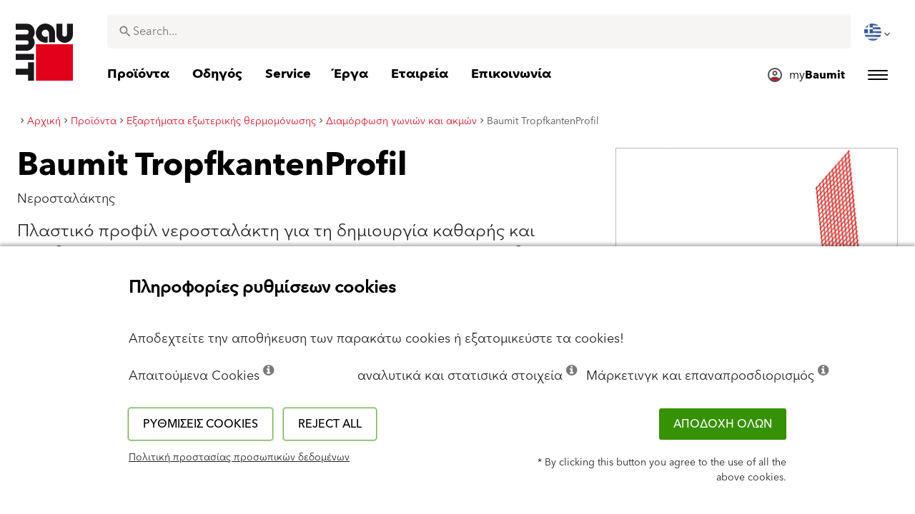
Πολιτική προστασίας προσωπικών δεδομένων (239, 457)
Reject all (330, 424)
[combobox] (479, 31)
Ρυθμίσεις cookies (200, 424)
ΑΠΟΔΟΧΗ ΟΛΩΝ (722, 424)
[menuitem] (878, 32)
